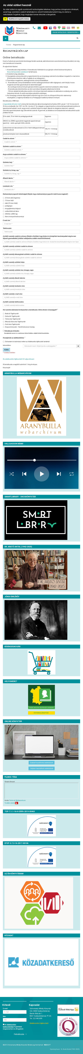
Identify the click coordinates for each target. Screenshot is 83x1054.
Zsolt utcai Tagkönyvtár (11, 324)
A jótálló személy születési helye (13, 262)
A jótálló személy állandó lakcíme (14, 278)
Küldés (6, 350)
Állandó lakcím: (8, 178)
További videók (10, 803)
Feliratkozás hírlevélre (26, 332)
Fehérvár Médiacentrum (17, 800)
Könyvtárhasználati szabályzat (17, 72)
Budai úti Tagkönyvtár (11, 313)
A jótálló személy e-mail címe (12, 294)
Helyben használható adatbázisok (41, 768)
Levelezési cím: (8, 186)
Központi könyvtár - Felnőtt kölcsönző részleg (19, 327)
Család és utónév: (9, 138)
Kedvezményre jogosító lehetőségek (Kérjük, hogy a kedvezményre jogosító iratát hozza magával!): (35, 194)
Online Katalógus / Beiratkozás (66, 32)
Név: (4, 1016)
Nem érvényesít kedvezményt (13, 216)
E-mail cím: (7, 220)
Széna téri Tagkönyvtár (11, 316)
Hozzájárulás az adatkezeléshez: (14, 338)
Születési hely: (8, 162)
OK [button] (5, 19)
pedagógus (7, 206)
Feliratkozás (19, 1034)
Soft (47, 1045)
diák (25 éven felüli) (10, 203)
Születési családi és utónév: (12, 146)
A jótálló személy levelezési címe (14, 286)
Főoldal (8, 45)
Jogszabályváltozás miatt (12, 104)
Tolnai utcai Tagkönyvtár (11, 319)
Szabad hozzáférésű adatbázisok (41, 762)
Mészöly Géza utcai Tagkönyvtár (14, 321)
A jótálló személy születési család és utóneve (18, 246)
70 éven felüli (8, 200)
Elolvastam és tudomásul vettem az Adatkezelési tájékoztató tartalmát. (26, 341)
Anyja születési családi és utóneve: (15, 154)
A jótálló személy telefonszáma (13, 302)
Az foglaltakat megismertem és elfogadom (13, 1027)
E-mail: (5, 1008)
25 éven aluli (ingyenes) (11, 198)
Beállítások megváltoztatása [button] (19, 19)
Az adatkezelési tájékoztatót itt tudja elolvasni (18, 359)
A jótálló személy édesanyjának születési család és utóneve (22, 254)
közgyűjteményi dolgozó (12, 208)
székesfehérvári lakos (11, 211)
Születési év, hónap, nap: (11, 170)
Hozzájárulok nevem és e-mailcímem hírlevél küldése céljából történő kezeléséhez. (26, 333)
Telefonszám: (7, 228)
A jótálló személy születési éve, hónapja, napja (18, 270)
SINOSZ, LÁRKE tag (10, 214)
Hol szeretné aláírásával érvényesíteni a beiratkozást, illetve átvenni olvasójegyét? (30, 310)
